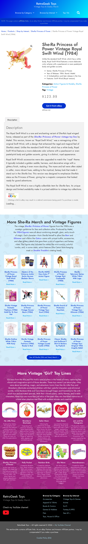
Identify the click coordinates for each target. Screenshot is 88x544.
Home (3, 31)
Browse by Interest (48, 13)
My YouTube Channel (63, 525)
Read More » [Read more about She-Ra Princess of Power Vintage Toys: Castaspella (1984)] (60, 284)
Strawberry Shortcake (26, 422)
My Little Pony (9, 421)
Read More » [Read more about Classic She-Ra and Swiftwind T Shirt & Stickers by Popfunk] (60, 349)
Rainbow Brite (44, 462)
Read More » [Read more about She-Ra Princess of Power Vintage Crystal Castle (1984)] (44, 349)
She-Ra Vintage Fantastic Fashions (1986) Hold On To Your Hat (11, 310)
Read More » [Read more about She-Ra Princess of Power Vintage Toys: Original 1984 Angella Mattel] (77, 351)
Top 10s (66, 12)
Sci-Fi (65, 506)
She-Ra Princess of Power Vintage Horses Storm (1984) (27, 308)
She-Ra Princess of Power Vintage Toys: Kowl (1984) (44, 308)
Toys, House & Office (51, 516)
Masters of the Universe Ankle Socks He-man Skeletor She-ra (27, 275)
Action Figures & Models (64, 83)
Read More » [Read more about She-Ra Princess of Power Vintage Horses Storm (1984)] (27, 316)
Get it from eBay (54, 105)
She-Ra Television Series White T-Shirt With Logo (77, 275)
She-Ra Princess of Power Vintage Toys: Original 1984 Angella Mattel (77, 343)
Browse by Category (24, 13)
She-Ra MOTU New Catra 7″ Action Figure (44, 274)
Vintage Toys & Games (71, 499)
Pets (44, 513)
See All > (66, 513)
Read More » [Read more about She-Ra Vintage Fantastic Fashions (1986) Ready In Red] (27, 349)
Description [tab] (12, 120)
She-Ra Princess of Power (40, 31)
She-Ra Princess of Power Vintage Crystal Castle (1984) (44, 342)
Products (11, 31)
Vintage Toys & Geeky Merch (46, 6)
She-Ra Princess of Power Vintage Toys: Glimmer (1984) (77, 308)
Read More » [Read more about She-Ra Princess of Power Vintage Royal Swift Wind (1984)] (11, 284)
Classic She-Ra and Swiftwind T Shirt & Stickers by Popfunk (60, 342)
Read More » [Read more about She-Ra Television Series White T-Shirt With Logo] (77, 282)
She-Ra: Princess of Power (9, 463)
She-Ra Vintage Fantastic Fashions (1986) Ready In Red (27, 342)
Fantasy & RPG (69, 509)
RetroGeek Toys (46, 4)
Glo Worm (61, 462)
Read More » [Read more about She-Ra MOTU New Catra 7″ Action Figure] (44, 280)
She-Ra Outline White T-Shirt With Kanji (11, 341)
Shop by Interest (22, 31)
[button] (78, 13)
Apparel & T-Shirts (50, 502)
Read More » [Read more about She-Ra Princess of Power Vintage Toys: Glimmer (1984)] (77, 316)
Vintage (50, 89)
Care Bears (61, 421)
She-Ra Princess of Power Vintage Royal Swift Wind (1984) (10, 276)
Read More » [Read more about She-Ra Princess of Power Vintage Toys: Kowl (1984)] (44, 316)
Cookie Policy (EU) (44, 538)
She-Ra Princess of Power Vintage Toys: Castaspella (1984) (60, 276)
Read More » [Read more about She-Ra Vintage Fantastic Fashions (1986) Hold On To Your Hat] (11, 318)
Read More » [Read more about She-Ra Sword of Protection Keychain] (60, 313)
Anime (65, 502)
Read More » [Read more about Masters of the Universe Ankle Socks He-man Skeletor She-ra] (27, 282)
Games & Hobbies (50, 509)
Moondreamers (78, 462)
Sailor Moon (44, 421)
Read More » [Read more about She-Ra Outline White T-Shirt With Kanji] (11, 347)
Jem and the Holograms (78, 422)
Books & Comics (49, 506)
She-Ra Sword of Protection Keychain (60, 307)
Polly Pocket (27, 462)
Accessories (47, 499)
